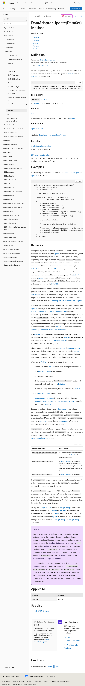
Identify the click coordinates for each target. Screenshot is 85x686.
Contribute (37, 681)
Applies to (36, 46)
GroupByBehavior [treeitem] (10, 237)
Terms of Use (6, 685)
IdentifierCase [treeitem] (8, 245)
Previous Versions (18, 681)
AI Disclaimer (6, 681)
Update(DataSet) (37, 128)
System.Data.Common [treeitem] (11, 28)
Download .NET (76, 9)
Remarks (35, 43)
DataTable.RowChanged (65, 401)
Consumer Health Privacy (60, 681)
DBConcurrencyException (40, 155)
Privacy (46, 681)
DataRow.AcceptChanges (44, 398)
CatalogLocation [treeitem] (9, 32)
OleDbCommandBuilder (58, 311)
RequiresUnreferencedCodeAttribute (52, 135)
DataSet (70, 74)
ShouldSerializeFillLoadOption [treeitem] (17, 98)
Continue (57, 558)
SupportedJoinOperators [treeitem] (12, 265)
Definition (36, 37)
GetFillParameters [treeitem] (13, 75)
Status (63, 555)
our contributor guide (41, 640)
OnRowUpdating (44, 371)
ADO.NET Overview (42, 611)
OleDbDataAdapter (72, 172)
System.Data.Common (47, 60)
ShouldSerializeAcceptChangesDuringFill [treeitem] (17, 92)
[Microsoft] (4, 3)
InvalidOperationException (41, 146)
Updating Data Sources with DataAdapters (66, 300)
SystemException (65, 461)
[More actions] (81, 16)
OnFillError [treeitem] (11, 83)
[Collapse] (26, 14)
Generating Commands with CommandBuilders (48, 329)
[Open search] (75, 3)
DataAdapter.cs (42, 65)
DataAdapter (35, 269)
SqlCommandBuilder (39, 311)
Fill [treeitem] (8, 67)
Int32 (33, 113)
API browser (48, 16)
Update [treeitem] (10, 110)
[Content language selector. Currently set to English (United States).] (11, 676)
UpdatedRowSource (58, 340)
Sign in (80, 3)
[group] (57, 87)
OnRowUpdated (74, 348)
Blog (28, 681)
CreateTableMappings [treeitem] (15, 59)
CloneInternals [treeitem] (12, 55)
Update (34, 175)
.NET (38, 16)
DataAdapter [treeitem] (10, 40)
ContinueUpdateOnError (57, 543)
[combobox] (15, 19)
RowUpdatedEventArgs (42, 558)
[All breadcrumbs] (33, 16)
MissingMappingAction (39, 438)
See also (35, 49)
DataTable (34, 77)
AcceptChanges (45, 507)
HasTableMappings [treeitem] (14, 79)
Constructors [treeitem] (10, 44)
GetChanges (35, 294)
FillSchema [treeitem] (11, 71)
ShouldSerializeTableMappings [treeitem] (17, 105)
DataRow (51, 366)
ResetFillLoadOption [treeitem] (14, 87)
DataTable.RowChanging (44, 401)
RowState (54, 269)
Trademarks (16, 685)
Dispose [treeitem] (10, 63)
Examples (36, 40)
